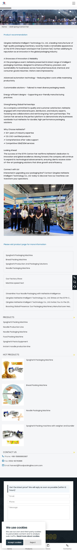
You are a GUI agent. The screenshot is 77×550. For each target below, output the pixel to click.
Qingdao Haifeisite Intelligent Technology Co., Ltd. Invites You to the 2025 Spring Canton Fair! (38, 302)
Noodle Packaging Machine (18, 268)
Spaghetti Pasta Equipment (15, 341)
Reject (33, 542)
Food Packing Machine (13, 336)
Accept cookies (14, 542)
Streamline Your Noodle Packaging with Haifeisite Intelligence (33, 293)
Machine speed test (15, 283)
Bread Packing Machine (16, 259)
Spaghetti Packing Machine (15, 322)
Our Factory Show (14, 278)
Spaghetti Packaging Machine (19, 255)
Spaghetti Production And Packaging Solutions (27, 264)
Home (4, 27)
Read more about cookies (28, 536)
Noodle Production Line (13, 327)
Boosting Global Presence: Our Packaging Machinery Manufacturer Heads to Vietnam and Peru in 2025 (38, 306)
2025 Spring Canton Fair (19, 27)
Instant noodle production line (16, 346)
